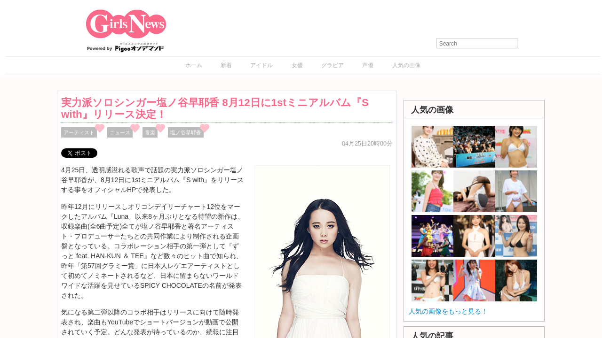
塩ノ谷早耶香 (185, 132)
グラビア (332, 65)
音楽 (150, 132)
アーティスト (79, 132)
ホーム (193, 65)
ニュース (120, 132)
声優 (367, 65)
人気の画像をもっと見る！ (448, 311)
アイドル (261, 65)
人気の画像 (406, 65)
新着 (226, 65)
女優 (297, 65)
